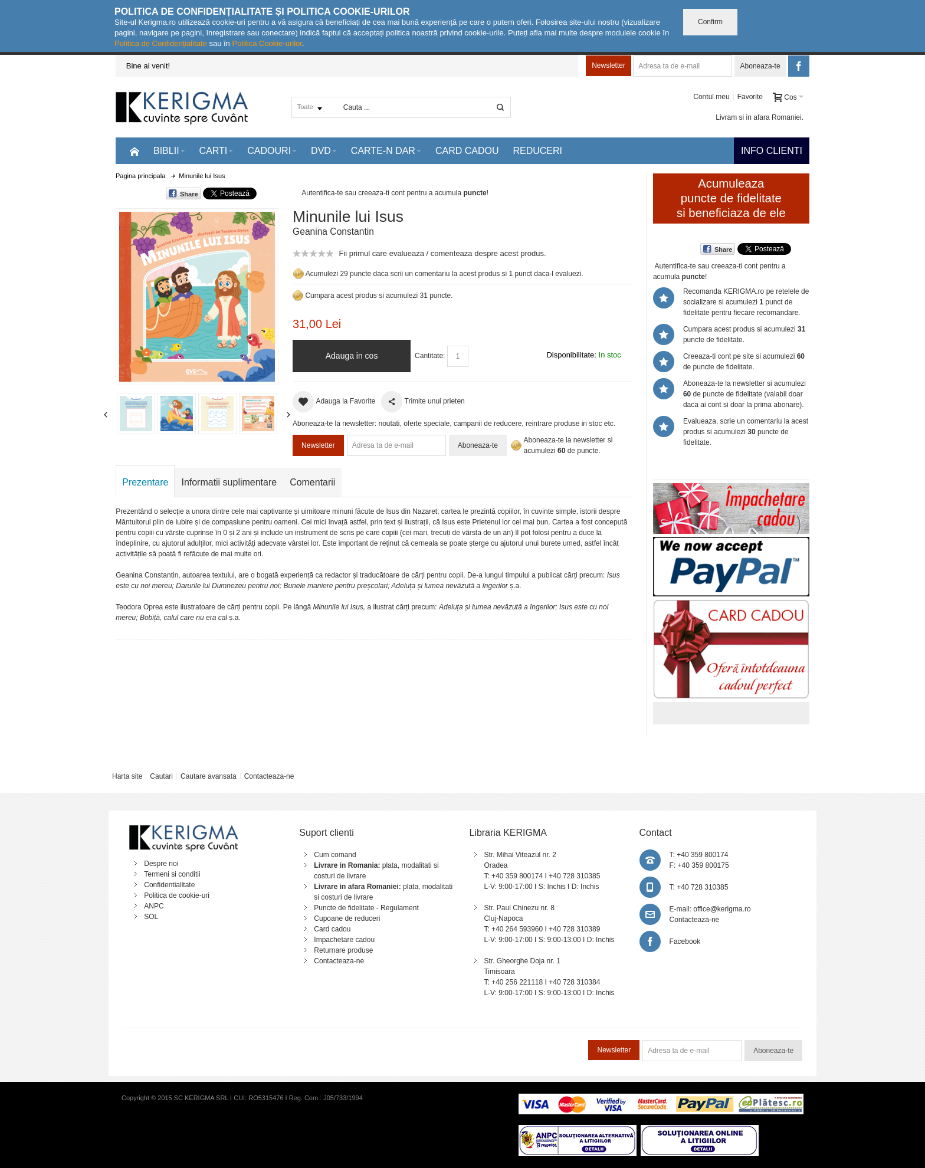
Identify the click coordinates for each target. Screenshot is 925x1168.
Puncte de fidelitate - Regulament (366, 908)
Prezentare (145, 482)
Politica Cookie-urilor (267, 43)
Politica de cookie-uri (176, 895)
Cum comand (335, 855)
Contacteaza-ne (269, 776)
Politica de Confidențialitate (160, 43)
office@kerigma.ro (721, 909)
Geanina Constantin (333, 232)
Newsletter (608, 65)
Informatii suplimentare (229, 482)
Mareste (194, 294)
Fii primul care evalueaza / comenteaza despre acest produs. (442, 253)
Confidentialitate (169, 885)
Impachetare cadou (344, 940)
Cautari (161, 776)
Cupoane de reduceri (347, 918)
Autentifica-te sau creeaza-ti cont (353, 193)
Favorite (750, 97)
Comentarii (312, 482)
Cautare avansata (209, 776)
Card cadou (332, 929)
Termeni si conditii (172, 874)
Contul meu (711, 97)
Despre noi (161, 863)
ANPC (153, 906)
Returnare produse (343, 950)
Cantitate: (430, 356)
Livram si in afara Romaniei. (759, 117)
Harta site (127, 776)
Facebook (685, 941)
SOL (151, 917)
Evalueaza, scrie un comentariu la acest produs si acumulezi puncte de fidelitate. (745, 432)
